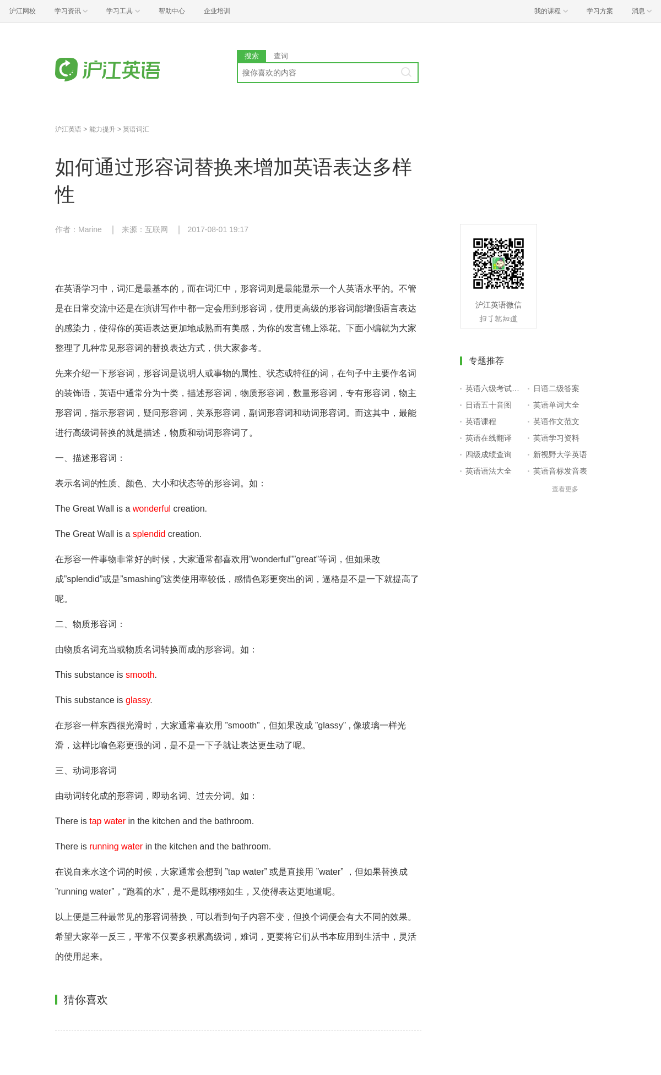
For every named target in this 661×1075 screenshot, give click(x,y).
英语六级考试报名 (494, 388)
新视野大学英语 (560, 454)
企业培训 (217, 11)
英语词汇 (136, 129)
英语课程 (480, 421)
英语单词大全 (556, 405)
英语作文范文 (556, 421)
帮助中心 (172, 11)
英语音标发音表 (560, 471)
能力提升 (102, 129)
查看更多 (565, 489)
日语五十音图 (488, 405)
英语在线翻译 (488, 438)
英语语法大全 (488, 471)
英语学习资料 (556, 438)
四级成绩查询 (488, 454)
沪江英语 (68, 129)
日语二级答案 (556, 388)
